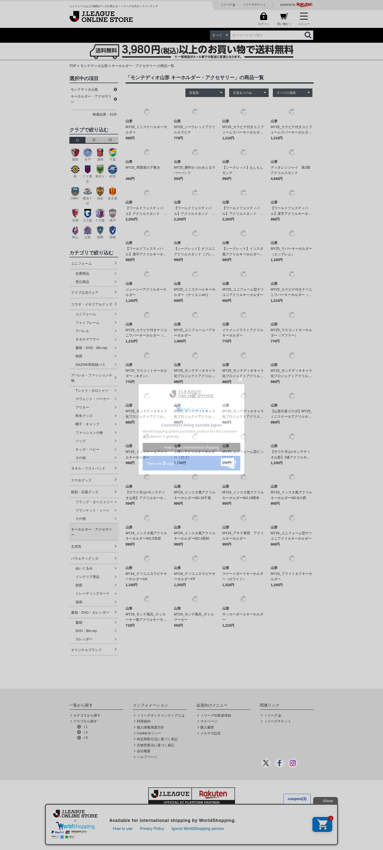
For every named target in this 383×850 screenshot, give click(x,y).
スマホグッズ (81, 480)
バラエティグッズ (84, 558)
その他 (80, 458)
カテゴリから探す (87, 715)
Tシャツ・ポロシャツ (91, 390)
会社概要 (143, 751)
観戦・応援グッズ (84, 492)
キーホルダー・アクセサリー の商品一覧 (143, 66)
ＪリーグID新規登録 (215, 715)
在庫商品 (82, 273)
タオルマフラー (87, 339)
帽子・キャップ (87, 424)
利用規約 (143, 721)
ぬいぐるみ (84, 568)
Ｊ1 (85, 727)
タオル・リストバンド (88, 468)
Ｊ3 (85, 738)
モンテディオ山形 (94, 66)
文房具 (76, 546)
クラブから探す (85, 721)
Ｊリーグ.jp (227, 4)
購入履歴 (207, 727)
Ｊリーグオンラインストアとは (161, 715)
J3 (110, 140)
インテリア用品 (87, 577)
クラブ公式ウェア (84, 292)
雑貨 (78, 356)
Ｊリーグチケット (254, 4)
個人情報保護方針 (150, 727)
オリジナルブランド (86, 650)
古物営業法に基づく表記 (155, 745)
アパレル (82, 331)
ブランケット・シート (92, 510)
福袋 (78, 602)
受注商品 (82, 282)
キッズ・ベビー (87, 449)
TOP (72, 66)
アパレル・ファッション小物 (91, 377)
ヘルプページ (147, 757)
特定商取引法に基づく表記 (157, 739)
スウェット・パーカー (92, 399)
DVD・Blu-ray (86, 631)
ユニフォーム (81, 263)
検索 (308, 35)
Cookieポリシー (149, 733)
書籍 (78, 622)
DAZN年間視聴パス (90, 365)
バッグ (80, 441)
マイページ (208, 721)
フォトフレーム (87, 323)
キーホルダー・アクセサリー (91, 532)
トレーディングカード (92, 593)
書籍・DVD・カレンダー (90, 612)
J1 (77, 140)
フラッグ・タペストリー (94, 502)
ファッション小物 (89, 433)
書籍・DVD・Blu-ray (91, 348)
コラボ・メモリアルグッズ (91, 304)
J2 (94, 140)
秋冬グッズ (84, 416)
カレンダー (84, 639)
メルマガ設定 (210, 733)
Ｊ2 (85, 732)
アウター (82, 407)
